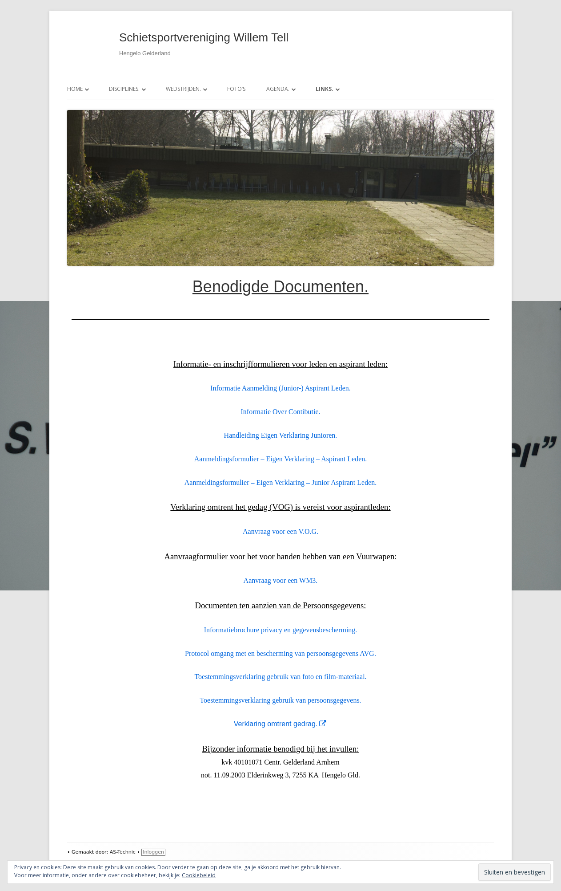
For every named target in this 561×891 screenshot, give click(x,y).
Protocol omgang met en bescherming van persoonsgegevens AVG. (280, 653)
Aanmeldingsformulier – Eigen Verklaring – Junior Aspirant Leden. (280, 482)
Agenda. (277, 89)
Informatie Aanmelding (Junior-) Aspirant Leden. (280, 388)
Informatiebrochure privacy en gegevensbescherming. (280, 630)
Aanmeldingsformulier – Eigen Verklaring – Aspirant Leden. (280, 459)
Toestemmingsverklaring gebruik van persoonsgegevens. (280, 700)
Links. (324, 89)
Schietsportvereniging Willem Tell (204, 37)
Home (75, 89)
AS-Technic (123, 852)
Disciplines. (124, 89)
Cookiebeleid (199, 875)
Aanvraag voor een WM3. (281, 580)
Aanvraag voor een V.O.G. (280, 531)
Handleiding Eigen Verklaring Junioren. (280, 435)
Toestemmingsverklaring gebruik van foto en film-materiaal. (280, 676)
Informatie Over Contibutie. (280, 411)
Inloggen (153, 852)
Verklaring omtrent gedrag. (281, 724)
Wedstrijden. (183, 89)
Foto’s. (237, 89)
